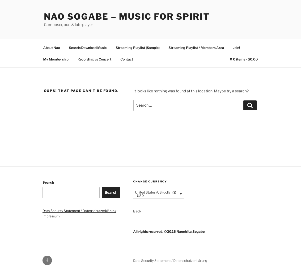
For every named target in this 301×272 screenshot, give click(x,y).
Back (137, 211)
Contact (126, 59)
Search (48, 182)
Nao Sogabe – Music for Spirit (127, 16)
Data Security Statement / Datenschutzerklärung (79, 211)
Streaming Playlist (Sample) (138, 48)
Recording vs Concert (94, 59)
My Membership (55, 59)
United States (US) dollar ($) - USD (155, 194)
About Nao (51, 48)
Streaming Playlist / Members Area (196, 48)
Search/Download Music (88, 48)
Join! (236, 48)
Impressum (51, 216)
